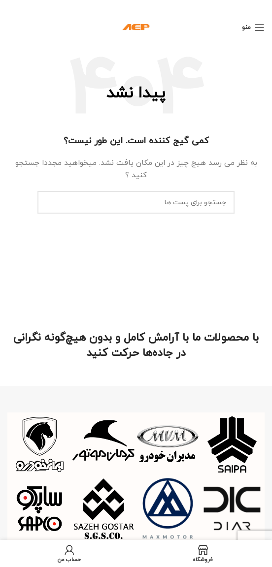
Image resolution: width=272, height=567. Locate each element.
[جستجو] (136, 202)
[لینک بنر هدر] (151, 6)
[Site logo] (136, 27)
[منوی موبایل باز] (253, 27)
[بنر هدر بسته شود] (12, 6)
